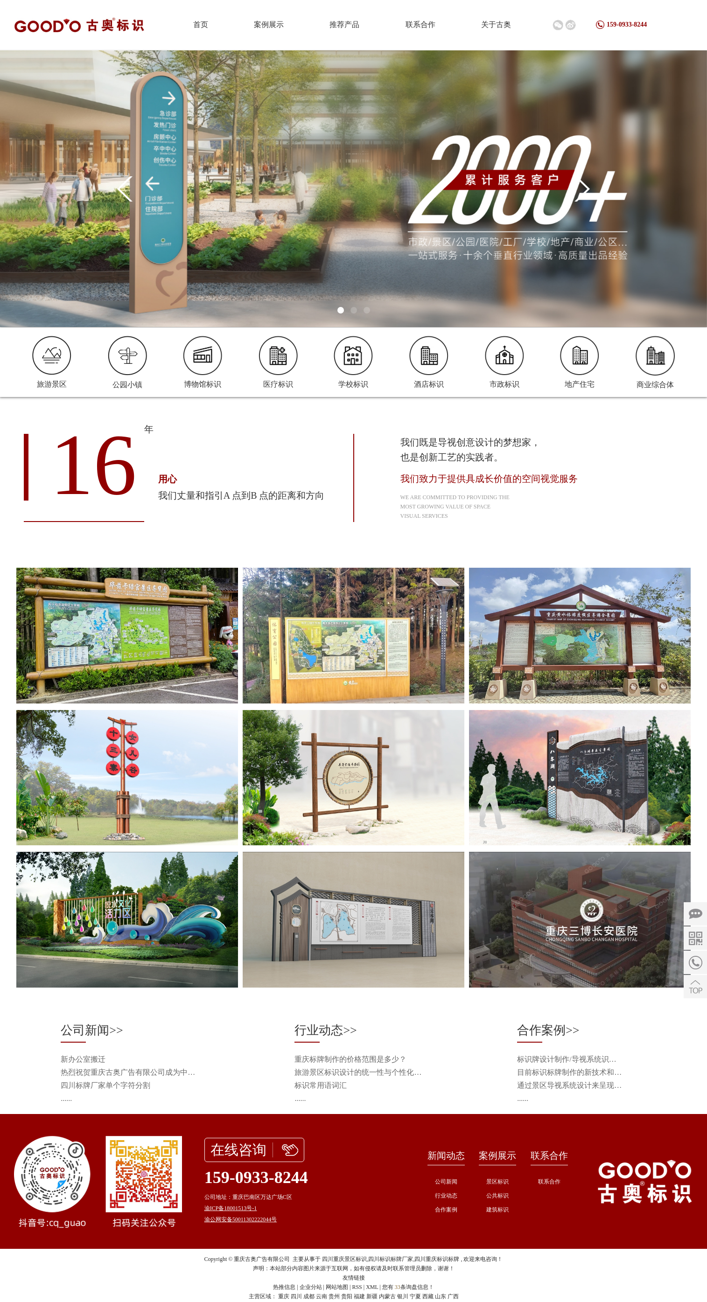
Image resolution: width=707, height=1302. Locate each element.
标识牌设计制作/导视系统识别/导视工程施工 (570, 1059)
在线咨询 (238, 1149)
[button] (340, 310)
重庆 (283, 1296)
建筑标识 (497, 1209)
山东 (440, 1296)
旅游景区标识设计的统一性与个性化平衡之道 (361, 1072)
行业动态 (446, 1195)
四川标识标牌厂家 (390, 1259)
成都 (309, 1296)
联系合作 (420, 24)
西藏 (428, 1296)
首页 (200, 24)
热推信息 (284, 1287)
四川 (296, 1296)
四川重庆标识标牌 (436, 1259)
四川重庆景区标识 (344, 1259)
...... (66, 1098)
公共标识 (497, 1195)
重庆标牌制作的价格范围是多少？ (350, 1059)
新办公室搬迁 (83, 1059)
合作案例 (446, 1209)
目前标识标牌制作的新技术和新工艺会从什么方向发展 (570, 1072)
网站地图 (337, 1287)
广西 (453, 1296)
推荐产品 (344, 24)
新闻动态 (446, 1155)
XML (372, 1287)
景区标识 (497, 1181)
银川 (402, 1296)
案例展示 (269, 24)
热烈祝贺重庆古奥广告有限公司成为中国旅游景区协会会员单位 (131, 1072)
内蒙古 (387, 1296)
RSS (357, 1287)
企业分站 (311, 1287)
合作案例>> (548, 1030)
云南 (321, 1296)
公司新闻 (446, 1181)
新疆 (372, 1296)
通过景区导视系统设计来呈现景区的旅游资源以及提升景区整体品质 (570, 1085)
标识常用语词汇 (320, 1085)
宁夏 (415, 1296)
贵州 (334, 1296)
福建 (359, 1296)
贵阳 (346, 1296)
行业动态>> (325, 1030)
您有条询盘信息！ (408, 1287)
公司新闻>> (92, 1030)
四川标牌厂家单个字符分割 (105, 1085)
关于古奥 (496, 24)
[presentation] (125, 189)
